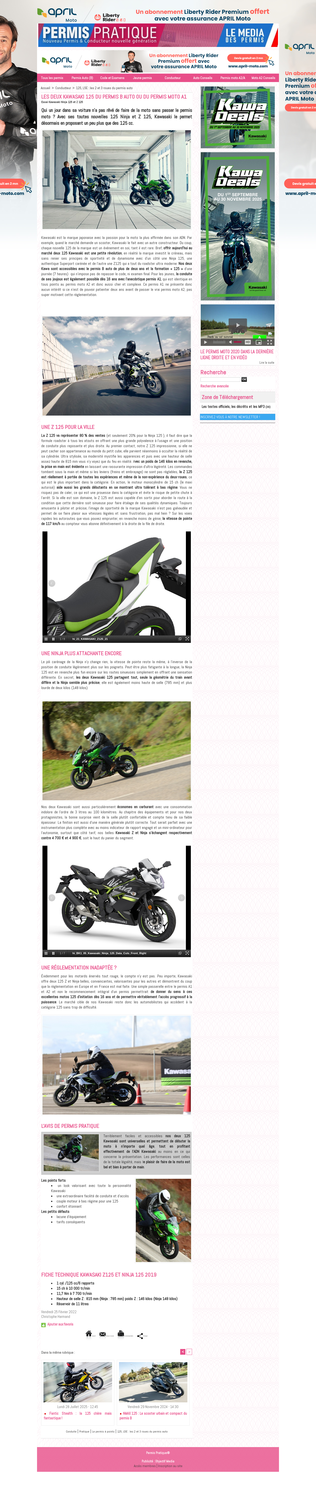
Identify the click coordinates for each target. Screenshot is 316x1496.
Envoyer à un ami (96, 1335)
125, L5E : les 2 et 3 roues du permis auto (105, 88)
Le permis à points (99, 1431)
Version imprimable (133, 1335)
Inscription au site (170, 1466)
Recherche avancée (216, 395)
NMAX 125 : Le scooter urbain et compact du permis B (153, 1416)
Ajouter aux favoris (60, 1324)
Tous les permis (52, 78)
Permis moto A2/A (232, 78)
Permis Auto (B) (82, 78)
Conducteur (172, 78)
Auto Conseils (202, 78)
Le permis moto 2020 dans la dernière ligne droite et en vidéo (233, 359)
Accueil (45, 88)
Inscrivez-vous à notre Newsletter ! (230, 424)
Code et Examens (112, 78)
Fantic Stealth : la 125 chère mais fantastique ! (78, 1416)
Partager (165, 1335)
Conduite (61, 1431)
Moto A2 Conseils (263, 78)
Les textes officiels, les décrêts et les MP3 (227, 415)
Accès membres (144, 1466)
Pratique (76, 1431)
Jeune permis (142, 78)
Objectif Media (164, 1462)
